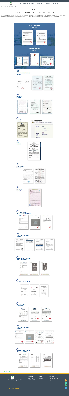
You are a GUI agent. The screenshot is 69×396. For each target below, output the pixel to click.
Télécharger (48, 3)
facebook (2, 371)
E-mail (66, 380)
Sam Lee (66, 383)
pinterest (11, 371)
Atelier (34, 12)
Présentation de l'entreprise (27, 12)
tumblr (14, 371)
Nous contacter (55, 3)
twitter (6, 371)
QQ (66, 388)
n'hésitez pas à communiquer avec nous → (14, 388)
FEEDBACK (42, 3)
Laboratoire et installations (41, 12)
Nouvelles (38, 3)
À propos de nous (26, 3)
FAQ (53, 12)
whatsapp (9, 371)
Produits (32, 3)
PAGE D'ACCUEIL (4, 6)
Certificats (15, 6)
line (4, 371)
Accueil (20, 3)
